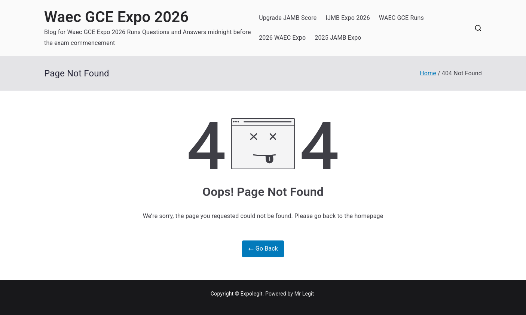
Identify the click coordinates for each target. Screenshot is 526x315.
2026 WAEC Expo (282, 37)
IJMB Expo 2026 (347, 17)
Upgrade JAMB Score (287, 17)
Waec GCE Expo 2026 (116, 17)
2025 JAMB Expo (338, 37)
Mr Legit (304, 294)
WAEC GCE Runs (401, 17)
